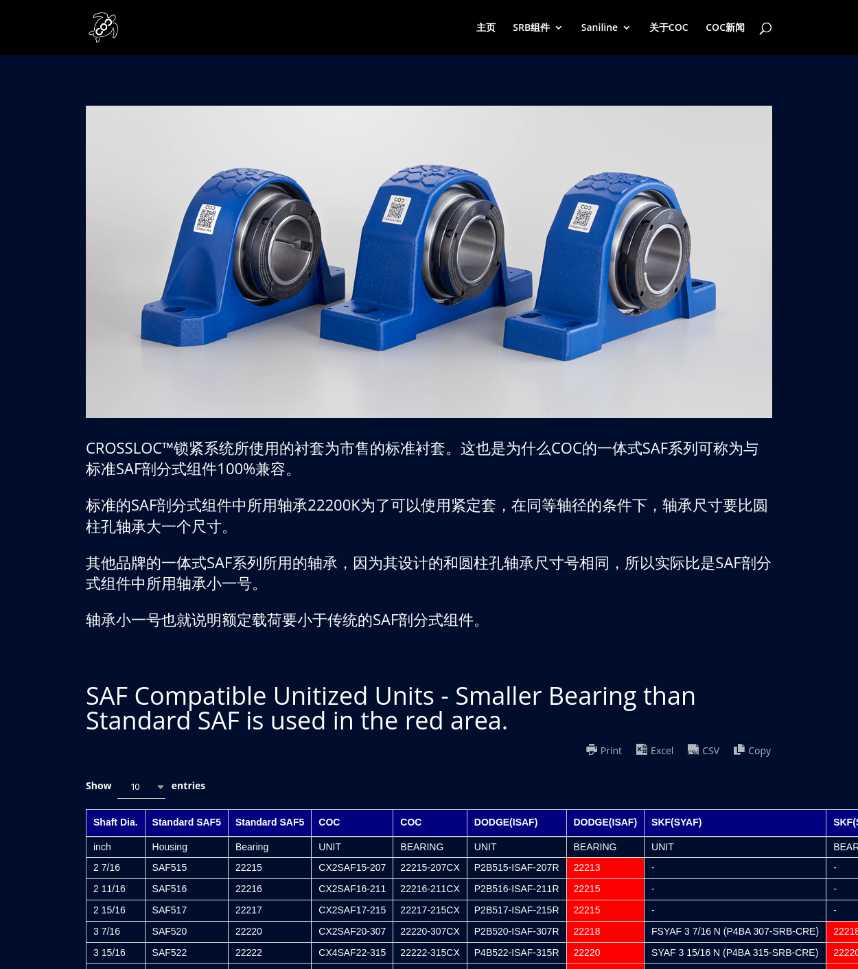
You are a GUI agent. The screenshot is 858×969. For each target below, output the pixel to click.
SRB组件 (531, 28)
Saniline (599, 28)
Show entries (145, 787)
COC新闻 (725, 28)
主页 (486, 28)
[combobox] (141, 787)
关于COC (668, 28)
